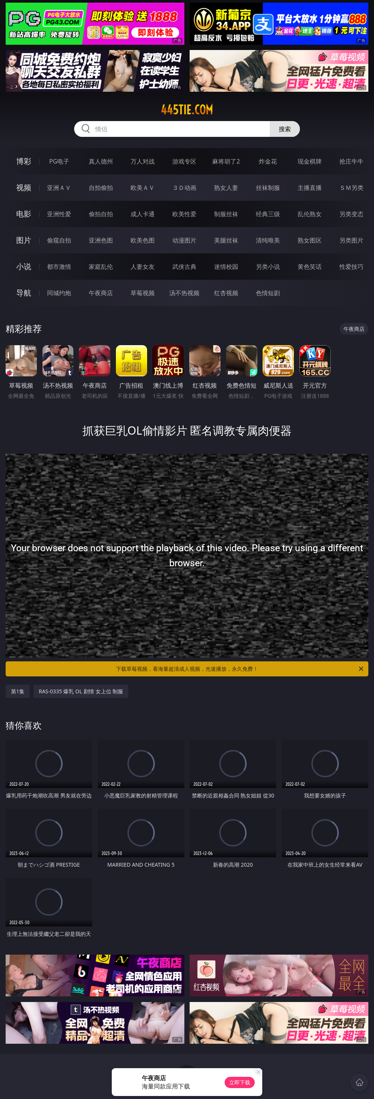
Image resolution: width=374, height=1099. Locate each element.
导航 (23, 293)
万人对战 (143, 161)
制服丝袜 (226, 214)
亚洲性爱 (59, 214)
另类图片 (351, 240)
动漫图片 (184, 240)
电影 (23, 214)
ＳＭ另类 (351, 187)
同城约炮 (59, 293)
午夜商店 (101, 293)
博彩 (23, 161)
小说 (23, 266)
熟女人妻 (226, 187)
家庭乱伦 (101, 266)
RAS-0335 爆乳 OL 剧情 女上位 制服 (81, 691)
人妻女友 (143, 266)
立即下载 (239, 1082)
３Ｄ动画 (184, 187)
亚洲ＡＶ (59, 187)
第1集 (17, 691)
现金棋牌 (310, 161)
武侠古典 (184, 266)
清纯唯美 (268, 240)
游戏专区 (184, 161)
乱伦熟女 (310, 214)
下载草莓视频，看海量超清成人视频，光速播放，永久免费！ (240, 668)
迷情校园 (226, 266)
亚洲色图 (101, 240)
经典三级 (268, 214)
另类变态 (351, 214)
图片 (23, 240)
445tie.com (187, 109)
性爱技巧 (351, 266)
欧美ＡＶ (143, 187)
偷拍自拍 (101, 214)
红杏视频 (226, 293)
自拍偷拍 (101, 187)
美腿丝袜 (226, 240)
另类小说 (268, 266)
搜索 (285, 129)
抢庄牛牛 (351, 161)
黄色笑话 (310, 266)
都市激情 (59, 266)
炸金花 (268, 161)
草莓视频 (143, 293)
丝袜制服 (268, 187)
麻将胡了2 (226, 161)
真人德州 (101, 161)
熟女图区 (310, 240)
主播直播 (310, 187)
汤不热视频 (184, 293)
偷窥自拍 (59, 240)
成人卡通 (143, 214)
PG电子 (59, 161)
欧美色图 (143, 240)
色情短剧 (268, 293)
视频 (23, 187)
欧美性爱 (184, 214)
